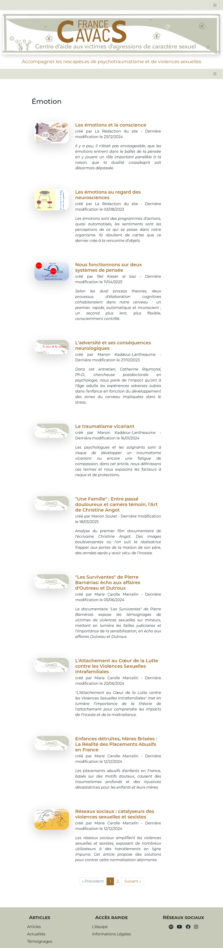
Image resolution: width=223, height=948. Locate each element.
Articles (34, 927)
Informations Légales (111, 934)
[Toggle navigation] (215, 5)
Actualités (36, 934)
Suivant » (132, 881)
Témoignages (39, 941)
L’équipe (100, 927)
